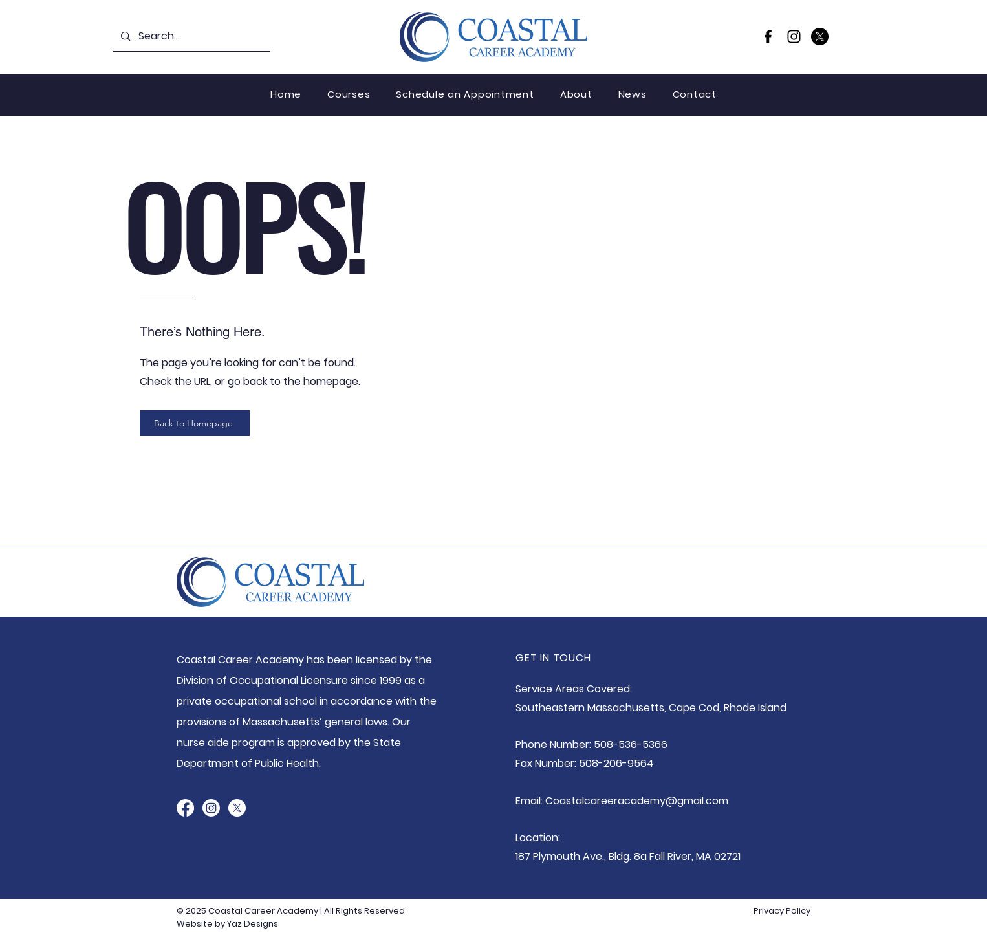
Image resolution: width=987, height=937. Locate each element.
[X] (820, 36)
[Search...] (191, 36)
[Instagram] (794, 36)
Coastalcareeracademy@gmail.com (636, 800)
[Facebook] (768, 36)
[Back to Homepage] (195, 423)
